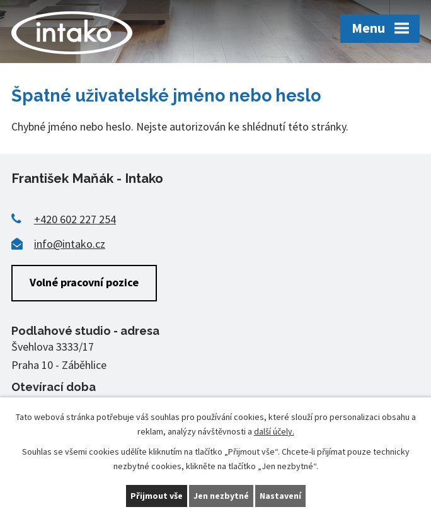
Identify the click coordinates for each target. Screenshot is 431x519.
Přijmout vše (156, 495)
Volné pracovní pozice (84, 282)
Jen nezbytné (221, 495)
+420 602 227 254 (75, 219)
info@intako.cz (69, 243)
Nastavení (280, 495)
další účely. (274, 431)
